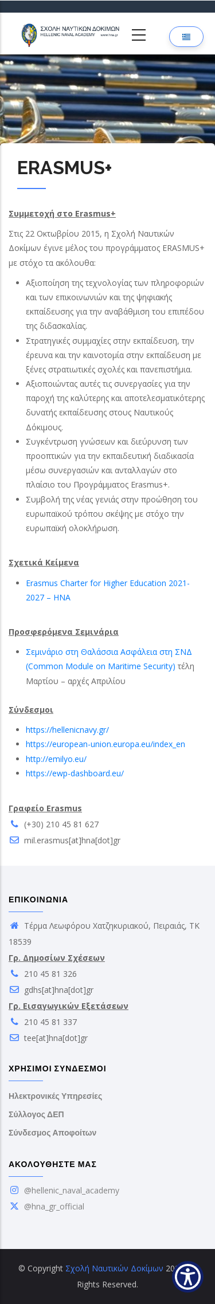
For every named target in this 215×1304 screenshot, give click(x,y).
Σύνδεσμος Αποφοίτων (52, 1132)
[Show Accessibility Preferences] (188, 1277)
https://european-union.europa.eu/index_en (105, 744)
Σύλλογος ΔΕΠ (36, 1114)
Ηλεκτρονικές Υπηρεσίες (55, 1096)
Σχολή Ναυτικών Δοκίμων (114, 1268)
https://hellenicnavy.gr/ (67, 729)
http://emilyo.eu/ (56, 758)
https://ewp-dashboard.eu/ (75, 773)
